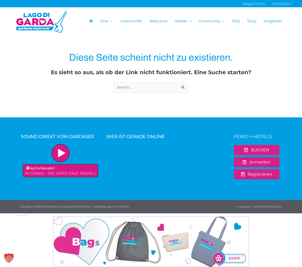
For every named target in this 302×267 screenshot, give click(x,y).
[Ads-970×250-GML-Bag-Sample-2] (151, 241)
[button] (106, 21)
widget (60, 161)
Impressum (244, 206)
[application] (110, 21)
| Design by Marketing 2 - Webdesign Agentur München (96, 206)
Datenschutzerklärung (267, 206)
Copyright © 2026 (30, 206)
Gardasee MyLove (52, 206)
